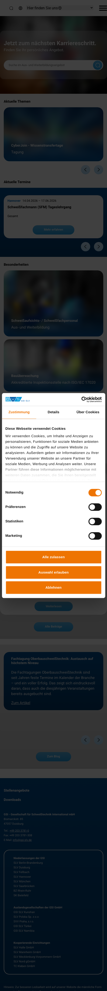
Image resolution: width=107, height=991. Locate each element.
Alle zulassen (53, 557)
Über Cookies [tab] (87, 412)
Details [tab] (53, 412)
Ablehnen (53, 587)
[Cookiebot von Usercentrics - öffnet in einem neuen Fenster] (81, 399)
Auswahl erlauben (53, 572)
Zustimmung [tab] (19, 412)
